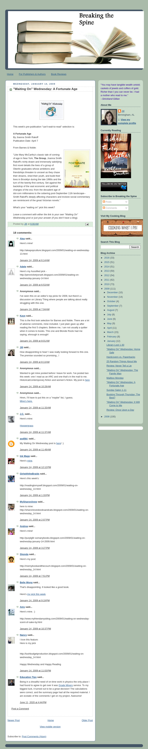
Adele (23, 266)
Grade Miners (66, 685)
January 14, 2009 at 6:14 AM (35, 260)
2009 (107, 288)
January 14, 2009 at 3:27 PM (35, 548)
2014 (107, 266)
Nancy (23, 635)
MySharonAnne (28, 502)
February (112, 336)
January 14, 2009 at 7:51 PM (35, 576)
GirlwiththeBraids (29, 473)
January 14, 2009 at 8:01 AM (35, 341)
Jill (21, 347)
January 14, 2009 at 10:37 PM (35, 628)
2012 (107, 275)
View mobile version (50, 726)
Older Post (87, 720)
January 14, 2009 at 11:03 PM (35, 670)
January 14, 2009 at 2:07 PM (35, 520)
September (113, 306)
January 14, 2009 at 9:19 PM (35, 600)
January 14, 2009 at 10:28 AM (35, 386)
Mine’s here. (26, 401)
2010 (107, 284)
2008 (107, 416)
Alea (22, 238)
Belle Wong (26, 582)
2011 (107, 280)
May (109, 323)
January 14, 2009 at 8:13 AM (35, 362)
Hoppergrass (26, 425)
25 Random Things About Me (121, 361)
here (87, 380)
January (111, 341)
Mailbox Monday (115, 378)
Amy (22, 607)
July (109, 314)
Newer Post (14, 720)
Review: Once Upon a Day (120, 410)
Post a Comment (20, 708)
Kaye (23, 316)
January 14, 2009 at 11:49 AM (35, 449)
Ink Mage (25, 456)
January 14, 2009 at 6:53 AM (35, 285)
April (109, 328)
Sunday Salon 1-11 (116, 390)
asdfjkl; (24, 438)
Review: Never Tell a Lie (119, 365)
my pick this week (36, 594)
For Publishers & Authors (32, 74)
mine (29, 460)
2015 (107, 262)
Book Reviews (58, 74)
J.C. (22, 414)
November (113, 297)
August (111, 310)
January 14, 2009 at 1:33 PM (35, 495)
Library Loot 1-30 (115, 345)
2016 (107, 257)
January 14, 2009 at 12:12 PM (35, 467)
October (111, 301)
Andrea (24, 526)
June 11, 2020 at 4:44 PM (33, 702)
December (113, 292)
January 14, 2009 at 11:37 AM (35, 432)
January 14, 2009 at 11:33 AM (35, 407)
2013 (107, 271)
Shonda (24, 554)
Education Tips (28, 677)
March (110, 332)
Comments (110, 208)
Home (10, 74)
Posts (107, 202)
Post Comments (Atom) (34, 736)
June (110, 319)
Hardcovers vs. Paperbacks (120, 357)
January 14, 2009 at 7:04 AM (35, 309)
